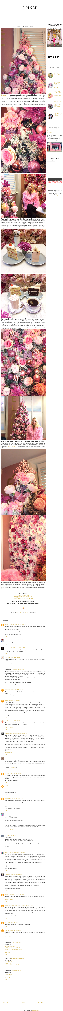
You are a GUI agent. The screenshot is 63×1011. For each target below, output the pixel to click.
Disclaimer (44, 20)
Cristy (6, 657)
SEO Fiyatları (8, 977)
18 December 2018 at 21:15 (17, 669)
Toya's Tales (7, 689)
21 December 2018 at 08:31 (19, 786)
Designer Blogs (35, 1010)
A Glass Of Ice (13, 767)
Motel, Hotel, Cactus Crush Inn (57, 72)
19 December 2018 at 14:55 (13, 700)
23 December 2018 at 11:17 (12, 835)
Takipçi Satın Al (8, 961)
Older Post (5, 1002)
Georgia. (7, 874)
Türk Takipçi (7, 952)
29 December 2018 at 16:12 (15, 874)
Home (17, 20)
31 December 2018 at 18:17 (19, 894)
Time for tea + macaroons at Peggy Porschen (58, 104)
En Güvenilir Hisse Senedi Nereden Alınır (14, 947)
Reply (6, 636)
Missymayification (9, 624)
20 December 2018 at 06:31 (20, 733)
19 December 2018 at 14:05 (17, 689)
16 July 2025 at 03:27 (16, 942)
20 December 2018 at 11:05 (15, 758)
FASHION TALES (9, 894)
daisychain (7, 639)
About (24, 20)
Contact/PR (33, 20)
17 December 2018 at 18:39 (19, 624)
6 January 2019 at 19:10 (15, 922)
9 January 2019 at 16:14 (15, 930)
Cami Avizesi (8, 963)
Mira (6, 700)
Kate (6, 720)
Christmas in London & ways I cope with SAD (58, 113)
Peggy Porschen (12, 446)
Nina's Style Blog (8, 936)
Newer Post (41, 1002)
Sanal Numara (8, 950)
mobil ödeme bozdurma (10, 946)
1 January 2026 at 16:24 (16, 970)
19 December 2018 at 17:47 (13, 720)
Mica (6, 813)
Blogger (57, 194)
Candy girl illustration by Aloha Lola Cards (57, 93)
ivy (5, 835)
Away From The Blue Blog (11, 829)
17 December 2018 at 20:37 (16, 639)
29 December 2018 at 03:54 (19, 852)
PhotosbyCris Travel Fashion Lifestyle (13, 905)
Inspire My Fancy (9, 852)
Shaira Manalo (8, 798)
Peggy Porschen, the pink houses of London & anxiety (57, 84)
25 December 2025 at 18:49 (17, 958)
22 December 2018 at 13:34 (18, 798)
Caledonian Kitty (8, 647)
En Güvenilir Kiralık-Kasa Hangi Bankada (14, 949)
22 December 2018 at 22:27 (13, 813)
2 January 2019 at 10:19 (27, 905)
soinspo (31, 7)
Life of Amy (7, 922)
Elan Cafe (5, 95)
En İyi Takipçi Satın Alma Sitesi (12, 964)
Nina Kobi (7, 930)
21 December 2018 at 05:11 (15, 773)
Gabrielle (7, 758)
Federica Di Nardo (9, 786)
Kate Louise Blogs (9, 727)
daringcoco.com (8, 752)
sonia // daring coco (9, 733)
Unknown (7, 773)
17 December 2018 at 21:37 (19, 647)
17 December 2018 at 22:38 (14, 657)
